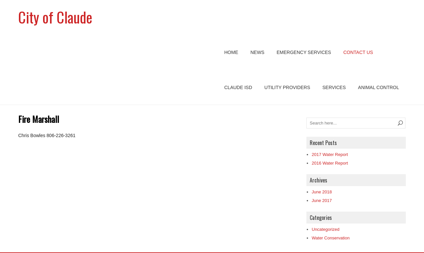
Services (334, 87)
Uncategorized (326, 229)
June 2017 (322, 200)
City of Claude (55, 17)
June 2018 (322, 191)
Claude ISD (238, 87)
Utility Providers (287, 87)
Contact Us (358, 52)
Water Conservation (330, 237)
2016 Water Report (330, 163)
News (257, 52)
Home (231, 52)
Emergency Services (304, 52)
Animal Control (378, 87)
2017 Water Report (330, 154)
